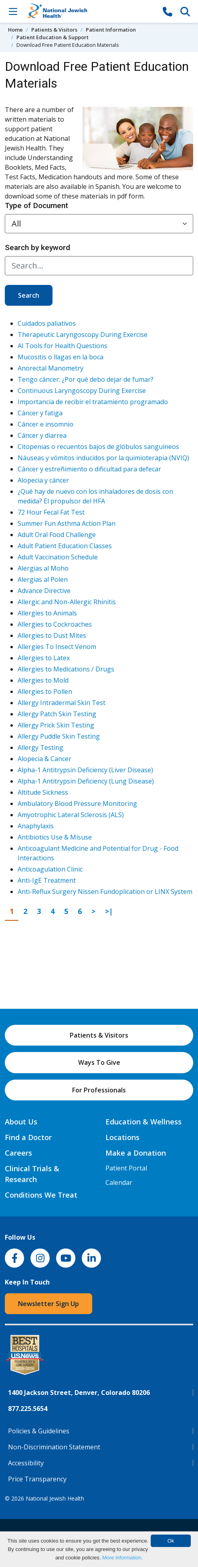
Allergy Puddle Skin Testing (59, 736)
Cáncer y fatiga (40, 413)
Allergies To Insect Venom (57, 646)
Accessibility (26, 1463)
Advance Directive (44, 590)
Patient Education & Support (52, 37)
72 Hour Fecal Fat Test (51, 512)
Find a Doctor (28, 1137)
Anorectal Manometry (50, 368)
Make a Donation (135, 1153)
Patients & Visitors (54, 29)
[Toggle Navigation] (13, 11)
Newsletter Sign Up (48, 1303)
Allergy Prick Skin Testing (56, 725)
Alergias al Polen (43, 579)
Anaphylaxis (36, 826)
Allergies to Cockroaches (55, 624)
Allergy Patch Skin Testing (57, 713)
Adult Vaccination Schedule (58, 557)
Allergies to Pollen (45, 691)
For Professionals (99, 1090)
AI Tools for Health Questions (62, 345)
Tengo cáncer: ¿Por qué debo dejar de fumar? (86, 379)
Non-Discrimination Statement (54, 1447)
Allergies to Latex (44, 657)
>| (111, 911)
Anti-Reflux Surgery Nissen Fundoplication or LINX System (105, 891)
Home (15, 29)
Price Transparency (37, 1479)
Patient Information (111, 29)
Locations (122, 1137)
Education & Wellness (143, 1121)
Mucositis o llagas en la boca (60, 357)
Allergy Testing (40, 747)
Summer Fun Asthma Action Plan (66, 523)
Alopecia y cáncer (43, 480)
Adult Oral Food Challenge (57, 534)
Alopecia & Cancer (44, 758)
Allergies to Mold (43, 680)
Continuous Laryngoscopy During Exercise (82, 390)
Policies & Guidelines (38, 1431)
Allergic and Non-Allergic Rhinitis (67, 601)
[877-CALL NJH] (168, 11)
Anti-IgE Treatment (47, 880)
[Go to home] (90, 11)
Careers (18, 1153)
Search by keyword (37, 247)
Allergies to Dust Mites (52, 635)
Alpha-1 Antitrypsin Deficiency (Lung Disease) (86, 781)
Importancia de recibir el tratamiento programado (93, 401)
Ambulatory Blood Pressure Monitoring (77, 803)
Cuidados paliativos (47, 323)
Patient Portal (126, 1168)
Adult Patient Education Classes (65, 545)
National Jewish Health (55, 1498)
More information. (122, 1558)
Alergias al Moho (43, 568)
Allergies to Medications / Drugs (66, 669)
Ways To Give (99, 1062)
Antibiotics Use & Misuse (55, 837)
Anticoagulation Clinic (50, 869)
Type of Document (36, 205)
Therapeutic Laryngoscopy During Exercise (82, 334)
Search (28, 295)
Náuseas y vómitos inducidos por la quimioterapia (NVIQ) (103, 457)
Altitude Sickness (43, 792)
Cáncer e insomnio (45, 424)
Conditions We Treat (41, 1195)
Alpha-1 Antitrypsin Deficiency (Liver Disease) (85, 769)
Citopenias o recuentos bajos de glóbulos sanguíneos (98, 446)
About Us (21, 1121)
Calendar (118, 1182)
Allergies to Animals (47, 613)
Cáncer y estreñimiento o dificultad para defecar (89, 469)
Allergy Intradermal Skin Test (61, 702)
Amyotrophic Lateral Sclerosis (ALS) (71, 814)
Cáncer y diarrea (42, 435)
